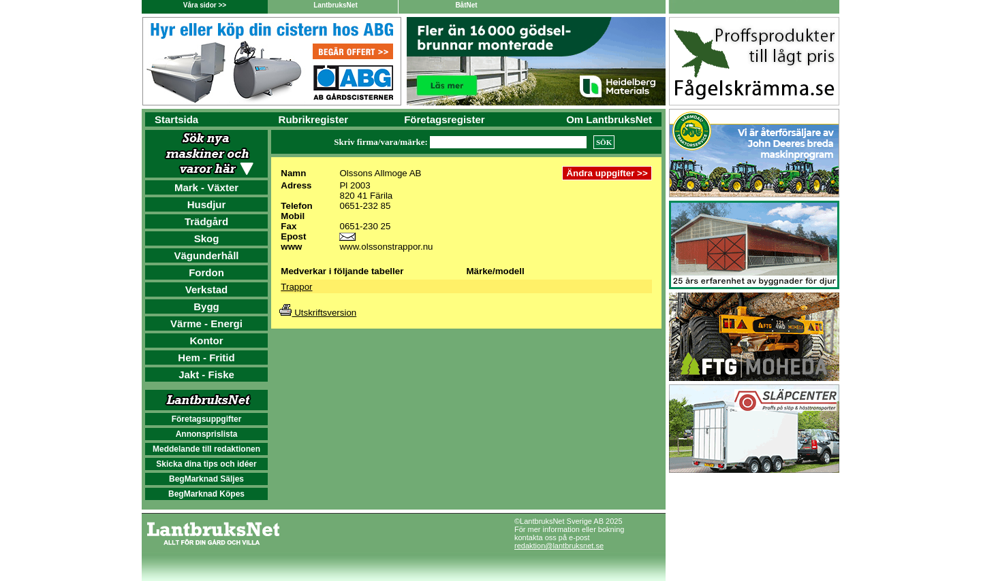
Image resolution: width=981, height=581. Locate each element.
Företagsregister (444, 119)
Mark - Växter (206, 187)
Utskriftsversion (317, 313)
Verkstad (206, 289)
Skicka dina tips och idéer (206, 464)
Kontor (206, 340)
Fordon (206, 272)
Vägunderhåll (206, 255)
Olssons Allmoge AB (380, 173)
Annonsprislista (207, 434)
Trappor (296, 287)
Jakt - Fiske (206, 374)
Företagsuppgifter (207, 419)
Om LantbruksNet (609, 119)
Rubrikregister (314, 119)
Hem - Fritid (206, 357)
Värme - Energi (206, 323)
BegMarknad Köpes (206, 494)
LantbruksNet (335, 5)
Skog (206, 238)
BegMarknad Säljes (206, 479)
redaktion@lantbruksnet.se (559, 546)
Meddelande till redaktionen (206, 449)
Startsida (176, 119)
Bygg (206, 306)
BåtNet (466, 5)
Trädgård (206, 221)
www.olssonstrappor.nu (386, 247)
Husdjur (206, 204)
